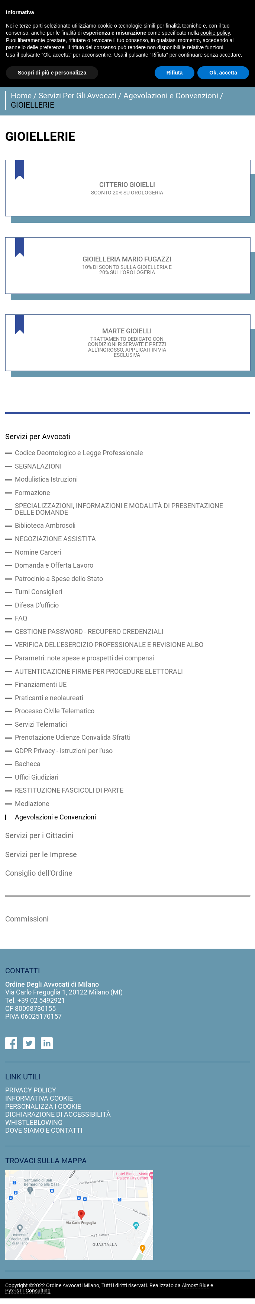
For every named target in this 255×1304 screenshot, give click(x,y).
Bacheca (28, 768)
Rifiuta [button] (175, 73)
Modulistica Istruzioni (46, 480)
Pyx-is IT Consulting (28, 1297)
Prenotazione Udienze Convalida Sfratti (72, 742)
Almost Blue (195, 1291)
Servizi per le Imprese (41, 859)
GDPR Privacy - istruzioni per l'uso (64, 755)
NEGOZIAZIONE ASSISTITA (55, 540)
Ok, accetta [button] (223, 73)
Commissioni (28, 924)
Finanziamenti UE (41, 688)
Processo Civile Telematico (54, 715)
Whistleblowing (33, 1128)
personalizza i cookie (43, 1112)
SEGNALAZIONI (38, 467)
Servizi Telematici (41, 728)
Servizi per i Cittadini (40, 840)
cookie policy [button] (215, 33)
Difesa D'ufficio (37, 608)
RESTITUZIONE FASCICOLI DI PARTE (69, 795)
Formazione (32, 494)
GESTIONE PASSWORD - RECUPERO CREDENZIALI (89, 634)
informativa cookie (39, 1104)
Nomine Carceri (38, 554)
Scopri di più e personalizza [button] (52, 73)
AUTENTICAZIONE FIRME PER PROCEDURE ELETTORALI (99, 675)
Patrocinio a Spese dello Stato (59, 581)
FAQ (21, 621)
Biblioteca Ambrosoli (45, 527)
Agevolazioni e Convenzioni (170, 95)
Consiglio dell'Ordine (40, 878)
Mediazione (32, 809)
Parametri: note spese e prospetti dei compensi (84, 661)
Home (21, 95)
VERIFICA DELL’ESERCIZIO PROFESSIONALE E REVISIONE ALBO (109, 648)
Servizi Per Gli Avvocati (77, 95)
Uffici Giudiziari (36, 782)
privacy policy (30, 1096)
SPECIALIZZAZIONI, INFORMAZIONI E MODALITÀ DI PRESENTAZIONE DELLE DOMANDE (119, 510)
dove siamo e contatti (44, 1136)
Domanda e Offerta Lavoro (54, 567)
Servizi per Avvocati (38, 436)
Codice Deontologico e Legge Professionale (79, 453)
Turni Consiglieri (38, 594)
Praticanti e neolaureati (49, 701)
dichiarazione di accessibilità (58, 1120)
